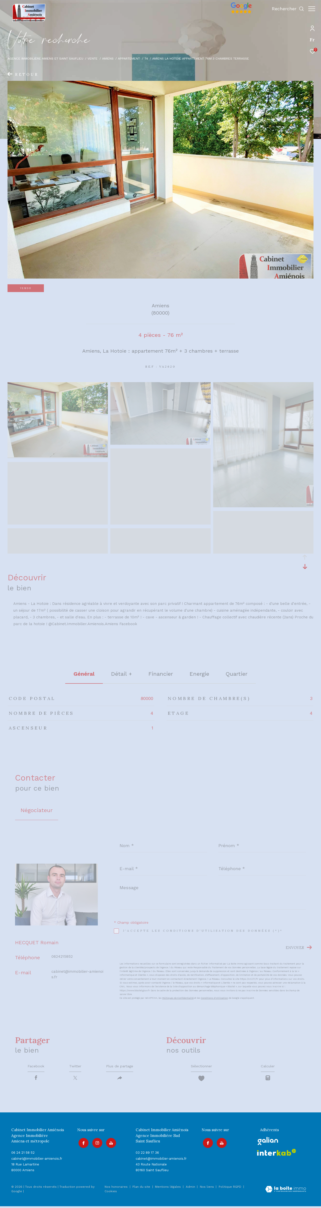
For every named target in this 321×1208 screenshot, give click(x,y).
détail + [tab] (121, 674)
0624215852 (62, 956)
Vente (93, 58)
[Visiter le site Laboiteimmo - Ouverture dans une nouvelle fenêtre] (286, 1191)
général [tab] (84, 674)
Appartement (129, 58)
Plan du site (141, 1188)
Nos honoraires (116, 1188)
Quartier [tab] (237, 674)
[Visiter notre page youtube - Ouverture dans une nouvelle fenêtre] (110, 1144)
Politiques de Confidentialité (178, 998)
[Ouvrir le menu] (311, 9)
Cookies (111, 1193)
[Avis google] (238, 13)
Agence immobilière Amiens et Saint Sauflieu (45, 58)
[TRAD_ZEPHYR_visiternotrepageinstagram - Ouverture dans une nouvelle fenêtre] (96, 1144)
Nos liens (207, 1188)
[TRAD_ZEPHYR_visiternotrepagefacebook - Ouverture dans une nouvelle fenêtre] (82, 1144)
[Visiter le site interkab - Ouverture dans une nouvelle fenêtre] (276, 1154)
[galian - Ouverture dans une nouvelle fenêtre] (268, 1142)
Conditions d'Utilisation (214, 998)
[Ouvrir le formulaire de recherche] (285, 9)
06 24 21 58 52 (23, 1154)
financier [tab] (160, 674)
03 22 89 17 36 (147, 1154)
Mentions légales (168, 1188)
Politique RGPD (230, 1188)
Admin (191, 1188)
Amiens (108, 58)
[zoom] (58, 456)
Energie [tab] (199, 674)
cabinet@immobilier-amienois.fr (36, 1160)
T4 (146, 58)
